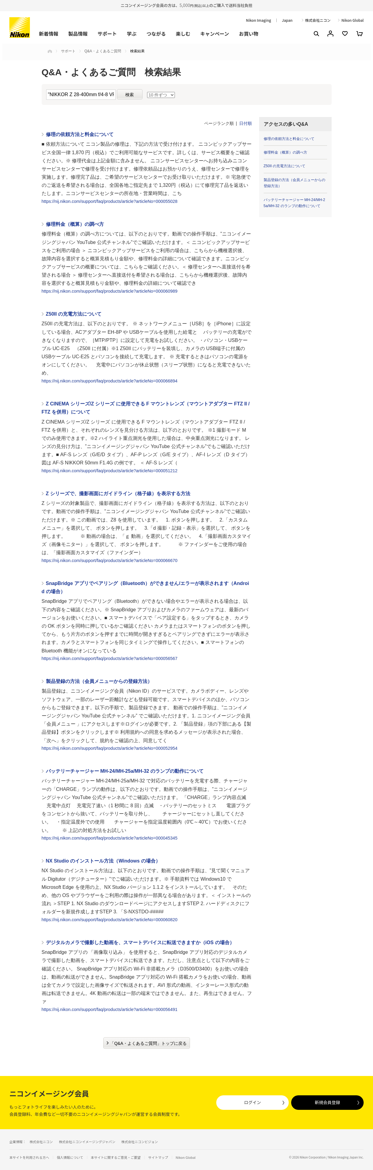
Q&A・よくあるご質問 (103, 51)
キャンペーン (214, 33)
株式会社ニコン (318, 20)
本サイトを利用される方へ (29, 1157)
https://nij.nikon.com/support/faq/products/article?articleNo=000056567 (110, 658)
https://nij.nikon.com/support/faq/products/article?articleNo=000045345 (110, 838)
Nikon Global (353, 20)
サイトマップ (158, 1157)
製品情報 (78, 33)
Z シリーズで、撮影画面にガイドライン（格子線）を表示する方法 (118, 493)
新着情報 (48, 33)
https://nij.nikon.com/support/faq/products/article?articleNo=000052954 (110, 748)
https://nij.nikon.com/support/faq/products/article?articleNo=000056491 (110, 1009)
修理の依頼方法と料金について (80, 134)
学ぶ (132, 33)
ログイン (252, 1102)
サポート (107, 33)
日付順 (245, 123)
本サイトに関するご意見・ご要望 (116, 1157)
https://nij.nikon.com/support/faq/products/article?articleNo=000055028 (110, 201)
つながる (156, 33)
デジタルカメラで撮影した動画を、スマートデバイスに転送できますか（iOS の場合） (140, 942)
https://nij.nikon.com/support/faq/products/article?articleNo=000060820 (110, 919)
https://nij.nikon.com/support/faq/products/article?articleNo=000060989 (110, 291)
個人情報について (70, 1157)
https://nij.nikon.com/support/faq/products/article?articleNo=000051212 (110, 470)
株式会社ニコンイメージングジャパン (87, 1141)
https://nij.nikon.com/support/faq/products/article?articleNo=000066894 (110, 381)
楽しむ (183, 33)
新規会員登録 (327, 1102)
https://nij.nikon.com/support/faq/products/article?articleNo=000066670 (110, 560)
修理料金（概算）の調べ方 (75, 224)
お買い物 (248, 33)
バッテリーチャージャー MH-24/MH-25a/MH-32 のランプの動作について (125, 771)
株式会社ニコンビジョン (139, 1141)
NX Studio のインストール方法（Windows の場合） (103, 860)
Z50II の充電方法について (74, 314)
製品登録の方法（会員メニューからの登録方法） (99, 681)
